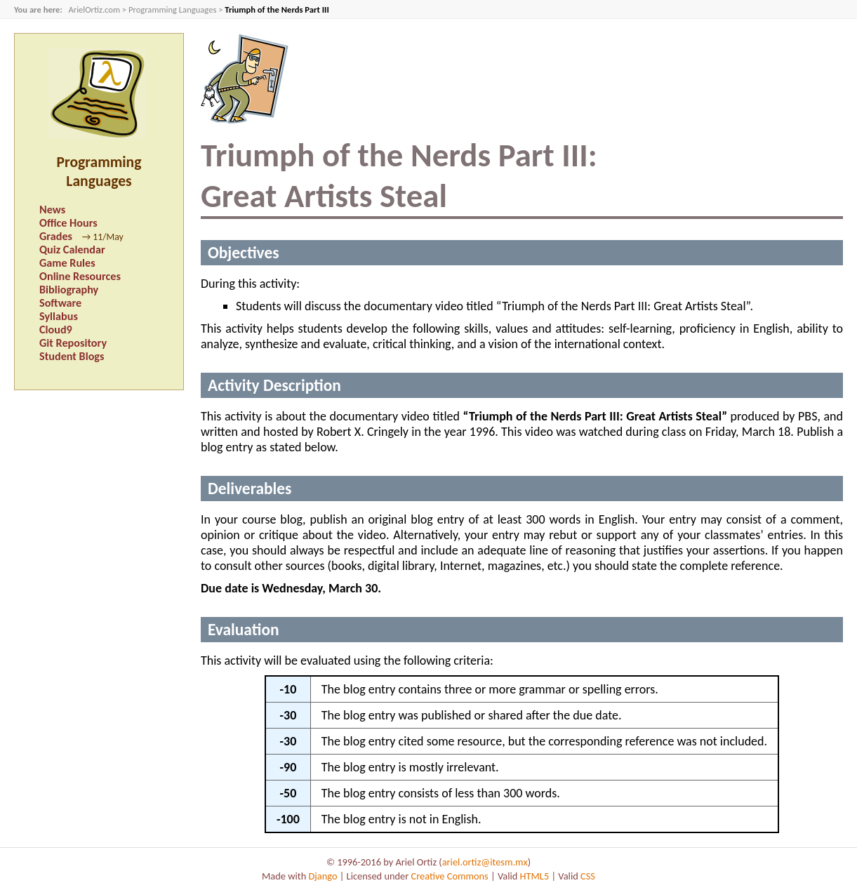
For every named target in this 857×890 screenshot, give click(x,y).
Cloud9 (55, 329)
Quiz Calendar (72, 249)
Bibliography (68, 289)
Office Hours (68, 223)
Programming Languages (172, 9)
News (52, 209)
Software (60, 303)
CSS (587, 876)
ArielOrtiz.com (94, 9)
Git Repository (73, 343)
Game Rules (67, 263)
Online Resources (80, 276)
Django (322, 876)
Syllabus (58, 316)
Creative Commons (450, 876)
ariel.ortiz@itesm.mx (485, 862)
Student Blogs (71, 356)
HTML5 (535, 876)
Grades (55, 236)
